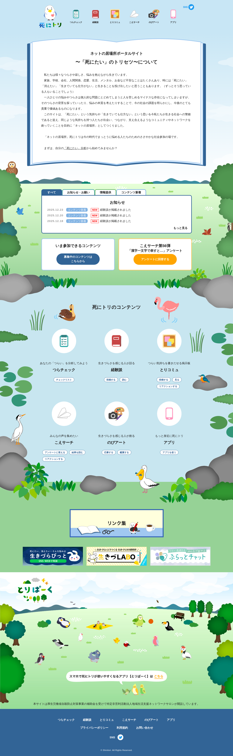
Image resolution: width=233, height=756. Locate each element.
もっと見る (180, 228)
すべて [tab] (51, 192)
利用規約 (122, 727)
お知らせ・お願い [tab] (78, 192)
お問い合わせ (144, 727)
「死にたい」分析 (75, 148)
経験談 (87, 719)
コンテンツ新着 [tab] (131, 192)
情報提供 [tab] (105, 192)
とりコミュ (107, 719)
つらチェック (66, 719)
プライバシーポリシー (94, 727)
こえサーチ (129, 719)
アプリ (171, 719)
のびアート (151, 719)
